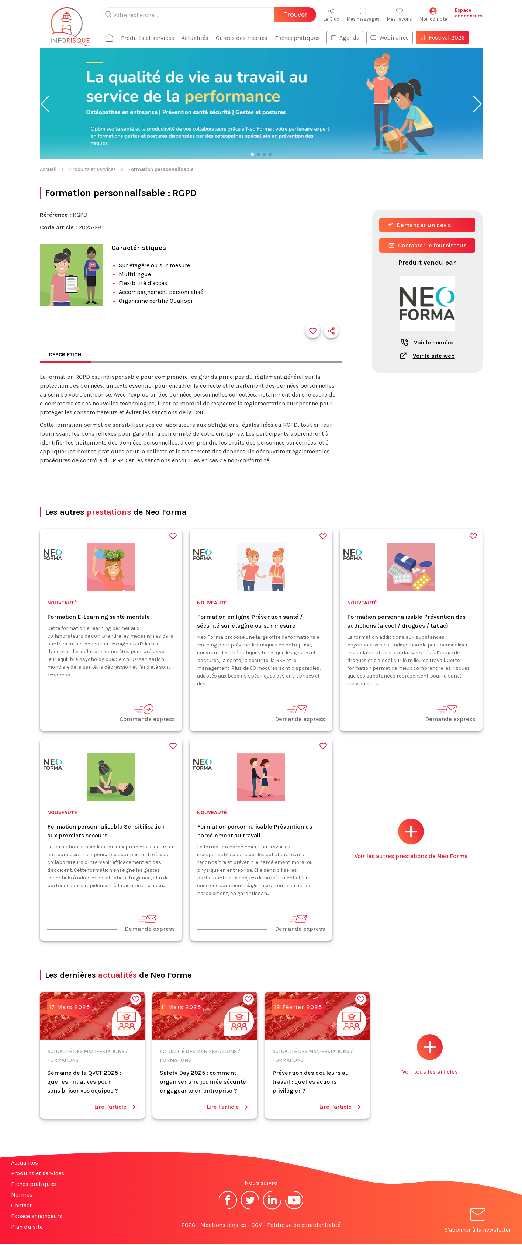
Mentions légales (223, 1225)
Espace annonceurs (36, 1216)
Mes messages (363, 14)
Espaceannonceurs (469, 12)
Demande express (300, 713)
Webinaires (400, 37)
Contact (21, 1206)
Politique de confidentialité (303, 1225)
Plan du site (27, 1227)
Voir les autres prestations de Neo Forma (411, 839)
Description (67, 355)
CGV (256, 1225)
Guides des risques (252, 37)
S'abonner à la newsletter (478, 1222)
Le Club (331, 14)
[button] (45, 104)
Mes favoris (399, 14)
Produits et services (157, 37)
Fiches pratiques (307, 37)
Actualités (205, 37)
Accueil (48, 169)
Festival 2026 (452, 37)
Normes (21, 1195)
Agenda (355, 37)
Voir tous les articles (430, 1055)
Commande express (147, 713)
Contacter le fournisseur (427, 245)
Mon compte (433, 14)
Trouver (295, 14)
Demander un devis (419, 225)
